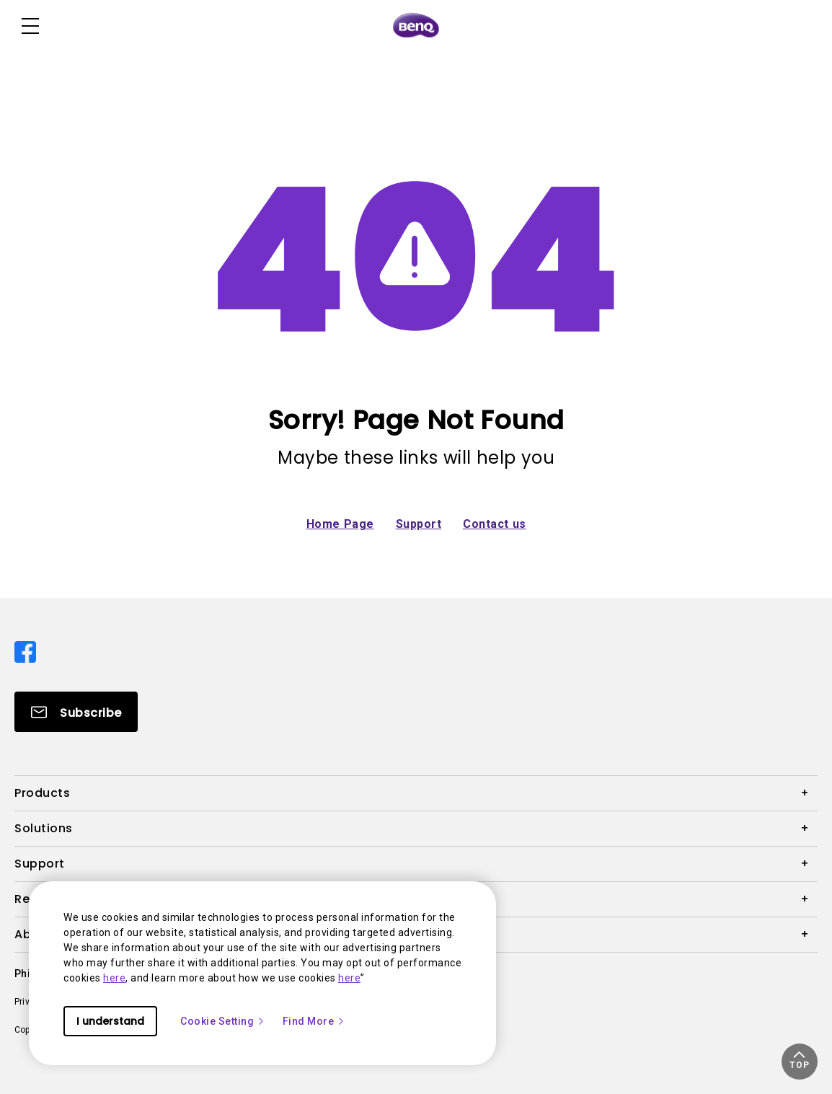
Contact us (494, 524)
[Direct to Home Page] (416, 26)
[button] (800, 1062)
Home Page (340, 524)
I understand (110, 1021)
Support (419, 524)
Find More (314, 1021)
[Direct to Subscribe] (76, 712)
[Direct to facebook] (25, 651)
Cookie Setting (222, 1021)
